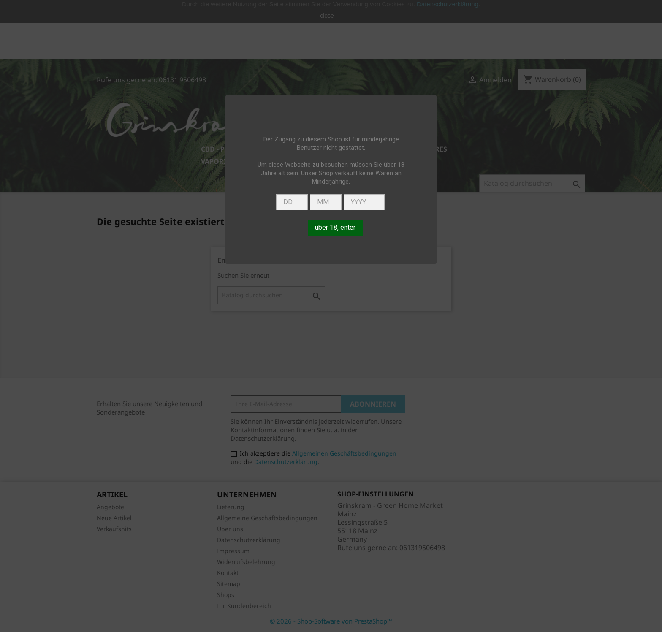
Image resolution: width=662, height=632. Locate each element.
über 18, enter (335, 227)
